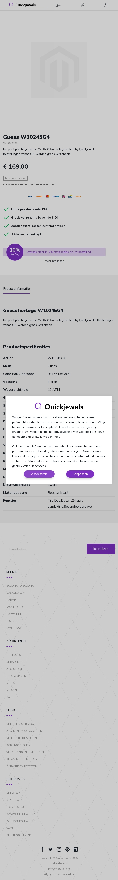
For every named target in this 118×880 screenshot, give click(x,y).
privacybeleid (63, 432)
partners (95, 451)
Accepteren (39, 474)
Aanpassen (80, 474)
